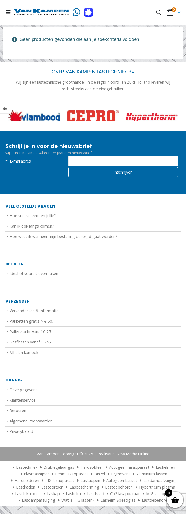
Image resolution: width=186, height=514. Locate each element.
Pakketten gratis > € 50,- (32, 321)
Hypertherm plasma (157, 487)
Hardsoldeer (92, 467)
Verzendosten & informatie (34, 311)
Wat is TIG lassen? (78, 500)
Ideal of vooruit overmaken (34, 274)
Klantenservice (23, 400)
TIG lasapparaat (59, 481)
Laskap (53, 494)
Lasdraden (25, 487)
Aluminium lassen (151, 474)
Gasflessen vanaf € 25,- (30, 342)
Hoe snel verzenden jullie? (33, 215)
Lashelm (73, 494)
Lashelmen (165, 467)
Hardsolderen (26, 481)
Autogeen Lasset (121, 481)
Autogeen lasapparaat (129, 467)
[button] (9, 12)
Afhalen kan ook (24, 353)
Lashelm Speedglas (118, 500)
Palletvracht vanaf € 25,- (31, 331)
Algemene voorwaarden (31, 421)
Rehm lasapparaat (71, 474)
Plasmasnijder (36, 474)
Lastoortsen (52, 487)
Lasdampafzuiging (160, 481)
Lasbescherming (84, 487)
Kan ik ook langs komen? (32, 226)
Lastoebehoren (119, 487)
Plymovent (120, 474)
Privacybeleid (21, 432)
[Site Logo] (41, 12)
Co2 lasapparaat (125, 494)
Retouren (18, 410)
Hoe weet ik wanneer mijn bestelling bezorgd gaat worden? (63, 237)
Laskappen (90, 481)
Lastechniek (24, 467)
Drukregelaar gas (58, 467)
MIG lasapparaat (161, 494)
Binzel (99, 474)
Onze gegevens (23, 390)
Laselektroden (28, 494)
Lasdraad (95, 494)
